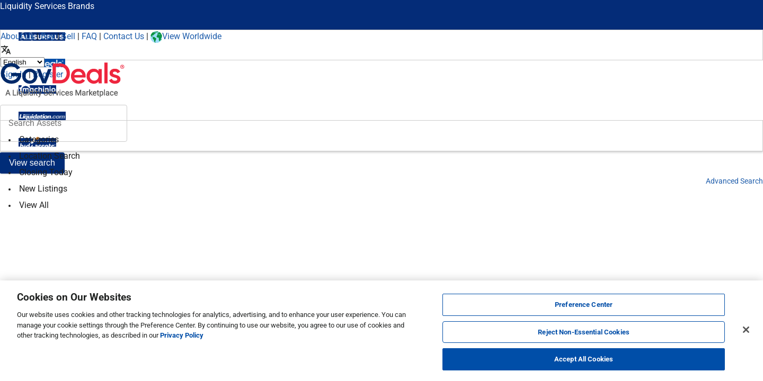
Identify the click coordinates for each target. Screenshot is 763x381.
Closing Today (46, 172)
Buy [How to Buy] (48, 36)
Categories (39, 139)
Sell (68, 36)
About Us (17, 36)
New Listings (43, 189)
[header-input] (63, 123)
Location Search (49, 156)
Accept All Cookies (583, 359)
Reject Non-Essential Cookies (583, 332)
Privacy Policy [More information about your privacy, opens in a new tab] (181, 335)
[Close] (746, 329)
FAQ (89, 36)
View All (34, 205)
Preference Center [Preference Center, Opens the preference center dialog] (584, 305)
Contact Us (123, 36)
